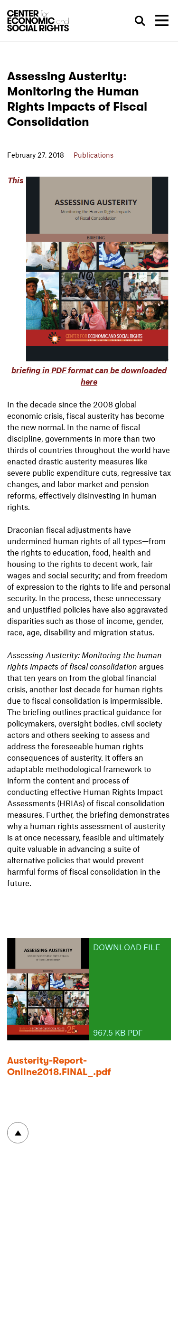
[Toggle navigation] (161, 20)
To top (17, 1132)
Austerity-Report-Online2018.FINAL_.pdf (59, 1066)
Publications (93, 155)
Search (140, 21)
